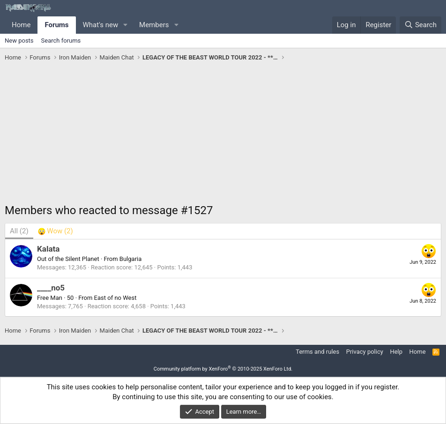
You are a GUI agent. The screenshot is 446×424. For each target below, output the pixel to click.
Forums (56, 25)
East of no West (115, 297)
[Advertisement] (223, 135)
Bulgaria (130, 258)
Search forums (61, 40)
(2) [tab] (19, 231)
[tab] (55, 231)
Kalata (48, 248)
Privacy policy (364, 351)
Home (21, 25)
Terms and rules (317, 351)
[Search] (420, 25)
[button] (125, 25)
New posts (19, 40)
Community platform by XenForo (223, 369)
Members (154, 25)
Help (396, 351)
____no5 (51, 287)
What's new (101, 25)
